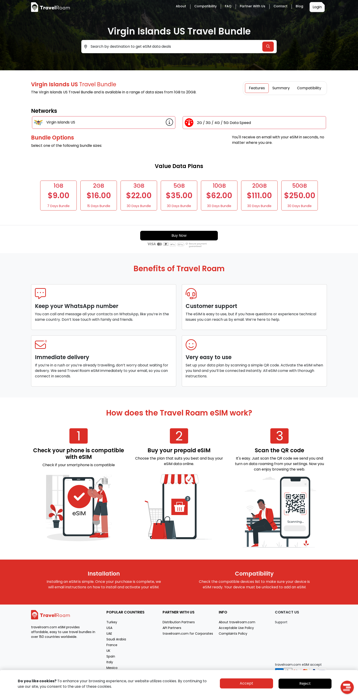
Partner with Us (252, 6)
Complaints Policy (233, 633)
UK (108, 650)
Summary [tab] (281, 88)
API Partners (172, 628)
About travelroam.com (237, 622)
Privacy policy (291, 693)
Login (317, 7)
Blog (299, 6)
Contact (280, 6)
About (181, 6)
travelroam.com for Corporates (188, 633)
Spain (110, 656)
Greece (112, 679)
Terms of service (315, 693)
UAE (109, 633)
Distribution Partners (179, 622)
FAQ (228, 6)
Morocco (113, 673)
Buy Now (179, 235)
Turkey (111, 622)
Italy (109, 662)
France (111, 645)
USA (109, 628)
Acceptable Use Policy (236, 628)
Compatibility (205, 6)
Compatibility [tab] (309, 88)
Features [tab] (257, 88)
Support (281, 622)
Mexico (112, 667)
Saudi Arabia (116, 639)
